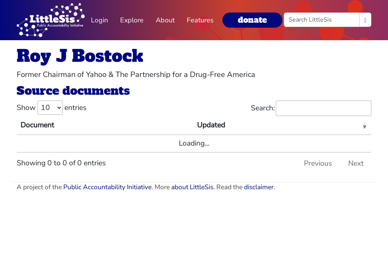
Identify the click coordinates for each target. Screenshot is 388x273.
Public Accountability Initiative (107, 187)
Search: (311, 108)
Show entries (51, 107)
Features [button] (200, 20)
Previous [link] (318, 163)
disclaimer (259, 187)
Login (99, 20)
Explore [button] (132, 20)
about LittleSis (192, 187)
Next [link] (356, 163)
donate (252, 19)
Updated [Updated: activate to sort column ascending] (211, 125)
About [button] (165, 20)
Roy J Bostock (80, 55)
